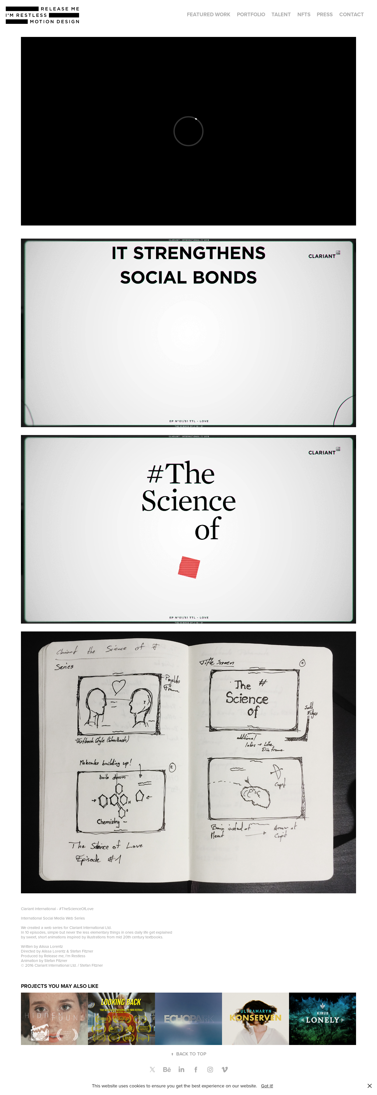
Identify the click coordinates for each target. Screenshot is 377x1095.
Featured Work (208, 14)
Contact (351, 14)
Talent (281, 14)
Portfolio (251, 14)
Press (325, 14)
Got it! (267, 1085)
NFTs (304, 14)
